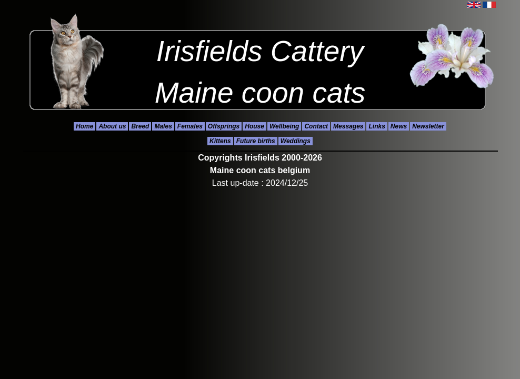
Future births (255, 141)
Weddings (296, 141)
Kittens (220, 141)
